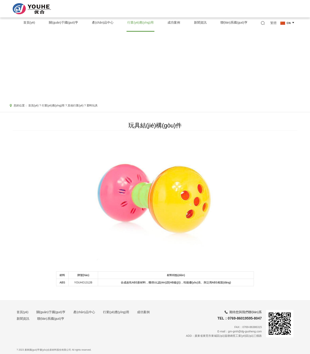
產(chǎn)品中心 (84, 312)
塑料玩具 (92, 105)
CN (285, 23)
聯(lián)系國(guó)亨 (50, 318)
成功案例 (143, 312)
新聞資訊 (23, 318)
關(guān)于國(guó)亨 (51, 312)
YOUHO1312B (83, 282)
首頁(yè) (33, 105)
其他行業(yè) (75, 105)
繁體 (273, 23)
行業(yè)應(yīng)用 (53, 105)
